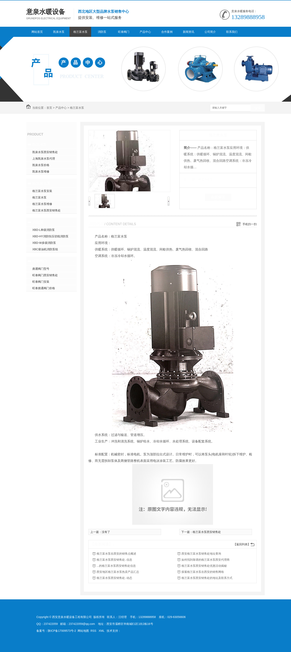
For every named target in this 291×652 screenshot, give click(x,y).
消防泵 (102, 31)
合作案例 (167, 31)
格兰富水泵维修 (42, 204)
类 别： (191, 179)
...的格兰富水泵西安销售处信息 (116, 565)
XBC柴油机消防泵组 (45, 249)
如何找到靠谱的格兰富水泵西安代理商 (205, 559)
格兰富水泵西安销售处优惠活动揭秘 (204, 565)
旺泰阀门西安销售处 (45, 275)
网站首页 (37, 31)
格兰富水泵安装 (42, 191)
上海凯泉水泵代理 (43, 158)
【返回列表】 (241, 544)
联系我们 (231, 31)
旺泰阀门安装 (40, 281)
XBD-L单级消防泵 (43, 229)
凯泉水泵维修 (40, 171)
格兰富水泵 (80, 31)
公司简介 (210, 31)
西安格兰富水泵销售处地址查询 (201, 553)
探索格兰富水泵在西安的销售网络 (202, 571)
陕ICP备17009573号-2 (62, 630)
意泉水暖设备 (45, 11)
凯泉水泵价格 (40, 165)
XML (102, 630)
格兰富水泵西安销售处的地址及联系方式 (206, 578)
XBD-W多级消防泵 (44, 242)
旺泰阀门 (123, 31)
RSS (94, 630)
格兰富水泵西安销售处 (46, 210)
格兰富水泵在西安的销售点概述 (116, 553)
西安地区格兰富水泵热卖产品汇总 (118, 571)
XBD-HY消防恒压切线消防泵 (50, 236)
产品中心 (145, 31)
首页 (49, 107)
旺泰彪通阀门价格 (43, 288)
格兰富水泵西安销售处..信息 (114, 559)
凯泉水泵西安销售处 (45, 152)
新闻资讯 (188, 31)
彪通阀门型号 (40, 268)
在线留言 (218, 197)
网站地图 (83, 630)
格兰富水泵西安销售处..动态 (114, 578)
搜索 (257, 108)
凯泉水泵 (58, 31)
